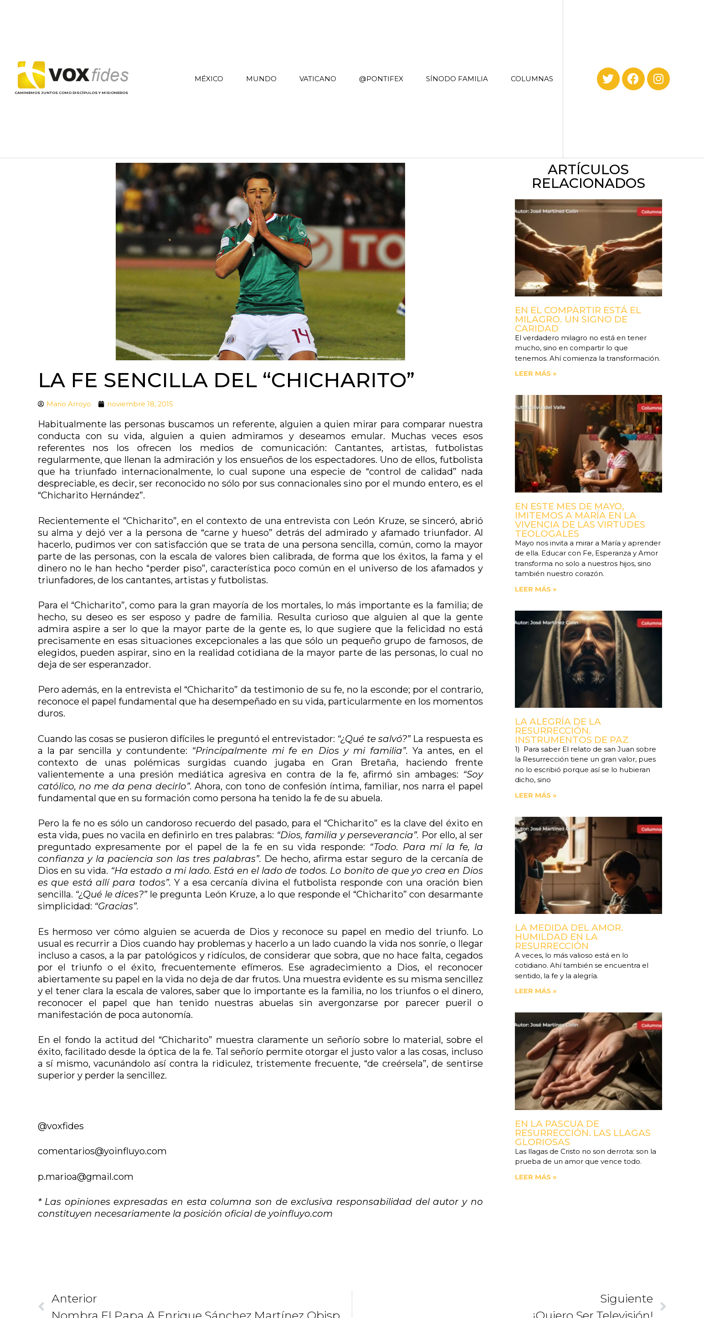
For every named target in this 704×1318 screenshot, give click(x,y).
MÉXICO (209, 78)
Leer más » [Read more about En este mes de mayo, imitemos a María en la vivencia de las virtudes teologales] (536, 589)
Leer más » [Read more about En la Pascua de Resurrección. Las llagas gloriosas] (536, 1177)
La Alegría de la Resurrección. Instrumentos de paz (572, 730)
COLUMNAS (532, 78)
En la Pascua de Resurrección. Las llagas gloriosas (583, 1132)
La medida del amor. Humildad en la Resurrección (569, 936)
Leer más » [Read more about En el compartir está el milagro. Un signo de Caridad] (536, 373)
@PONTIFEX (381, 78)
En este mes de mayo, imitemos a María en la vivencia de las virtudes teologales (580, 520)
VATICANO (317, 78)
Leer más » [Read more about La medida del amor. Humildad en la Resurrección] (536, 990)
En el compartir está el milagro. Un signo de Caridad (578, 319)
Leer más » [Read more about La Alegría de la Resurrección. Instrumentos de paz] (536, 795)
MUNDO (261, 78)
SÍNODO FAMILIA (457, 78)
